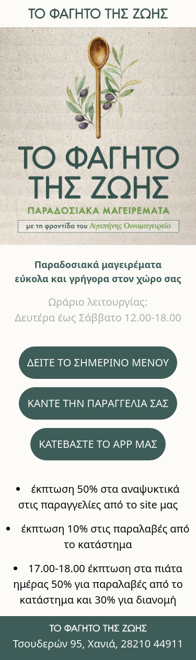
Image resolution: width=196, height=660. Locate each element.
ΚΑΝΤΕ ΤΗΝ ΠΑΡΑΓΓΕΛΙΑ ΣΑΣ (97, 403)
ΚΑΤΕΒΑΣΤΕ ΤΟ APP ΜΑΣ (98, 444)
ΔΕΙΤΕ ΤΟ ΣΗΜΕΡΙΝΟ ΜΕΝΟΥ (98, 362)
